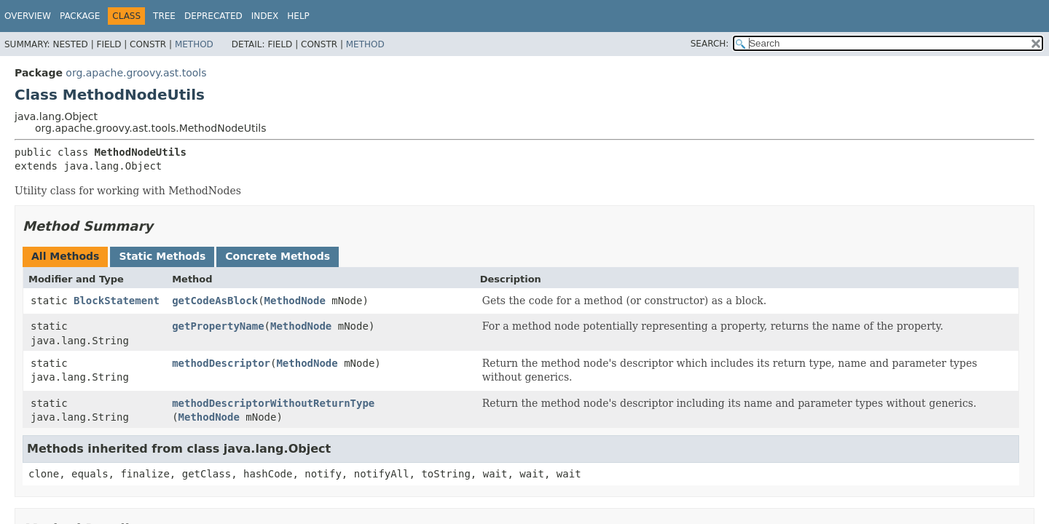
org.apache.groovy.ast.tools (136, 73)
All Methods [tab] (65, 256)
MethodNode (295, 300)
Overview (27, 16)
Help (298, 16)
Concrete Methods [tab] (277, 256)
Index (265, 16)
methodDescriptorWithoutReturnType (273, 403)
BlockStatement (117, 300)
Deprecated (213, 16)
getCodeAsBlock (215, 300)
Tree (164, 16)
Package (80, 16)
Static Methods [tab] (162, 256)
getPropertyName (218, 326)
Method (194, 44)
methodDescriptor (221, 363)
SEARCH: (710, 44)
